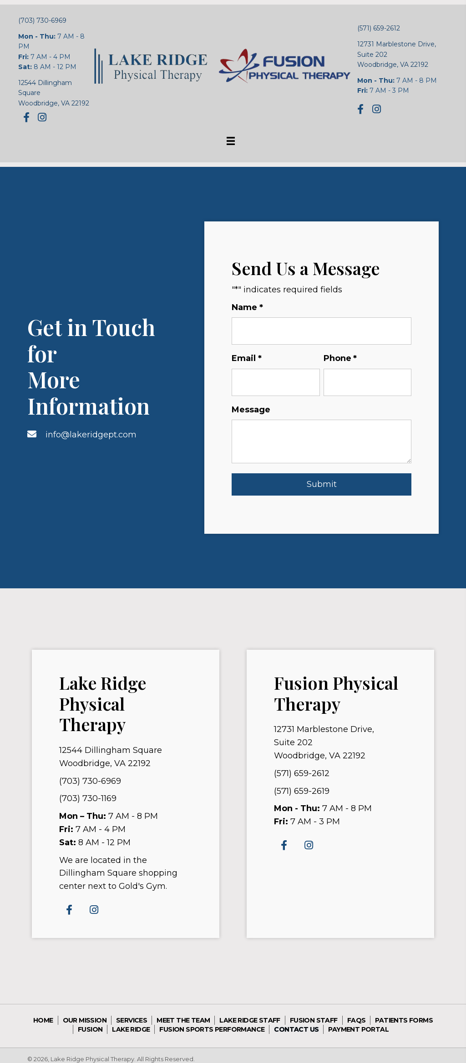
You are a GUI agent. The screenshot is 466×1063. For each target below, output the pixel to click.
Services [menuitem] (131, 1013)
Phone (340, 354)
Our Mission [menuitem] (84, 1013)
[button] (26, 117)
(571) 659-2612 (378, 28)
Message (251, 402)
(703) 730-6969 (42, 20)
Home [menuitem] (43, 1013)
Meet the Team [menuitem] (183, 1013)
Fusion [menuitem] (90, 1022)
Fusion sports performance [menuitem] (211, 1022)
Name (247, 307)
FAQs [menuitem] (356, 1013)
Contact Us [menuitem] (296, 1022)
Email (247, 354)
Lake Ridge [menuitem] (131, 1022)
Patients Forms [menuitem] (404, 1013)
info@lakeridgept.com (91, 431)
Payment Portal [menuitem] (358, 1022)
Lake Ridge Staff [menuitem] (249, 1013)
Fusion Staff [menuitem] (314, 1013)
